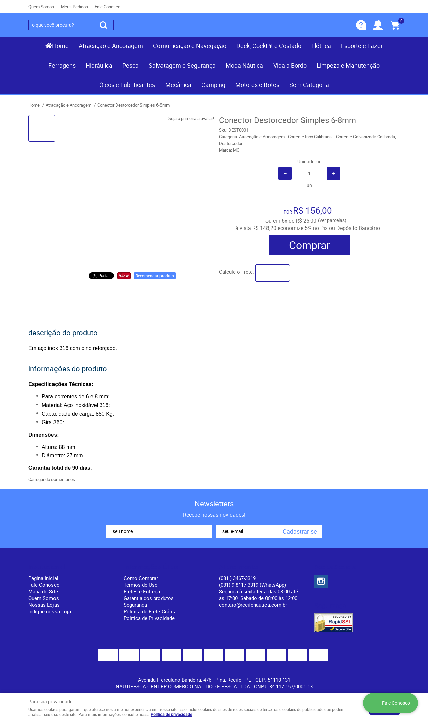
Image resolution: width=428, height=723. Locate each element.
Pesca (130, 65)
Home (60, 46)
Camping (213, 85)
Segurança (135, 604)
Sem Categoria (309, 85)
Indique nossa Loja (49, 611)
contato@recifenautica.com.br (253, 604)
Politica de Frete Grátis (149, 611)
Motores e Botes (257, 85)
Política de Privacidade (149, 618)
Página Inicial (43, 578)
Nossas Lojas (44, 604)
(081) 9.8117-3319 (252, 584)
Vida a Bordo (290, 65)
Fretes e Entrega (142, 591)
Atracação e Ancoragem (111, 46)
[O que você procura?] (103, 25)
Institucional (46, 567)
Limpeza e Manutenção (348, 65)
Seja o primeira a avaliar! (191, 118)
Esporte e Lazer (362, 46)
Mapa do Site (43, 591)
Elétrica (321, 46)
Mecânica (178, 85)
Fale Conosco (107, 7)
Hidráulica (99, 65)
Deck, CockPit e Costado (268, 46)
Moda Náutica (244, 65)
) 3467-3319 (237, 578)
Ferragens (62, 65)
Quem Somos (41, 7)
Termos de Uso (141, 584)
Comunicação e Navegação (189, 46)
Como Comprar (141, 578)
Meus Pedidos (74, 7)
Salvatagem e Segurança (182, 65)
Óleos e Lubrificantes (127, 85)
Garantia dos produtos (149, 598)
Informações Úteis (151, 567)
